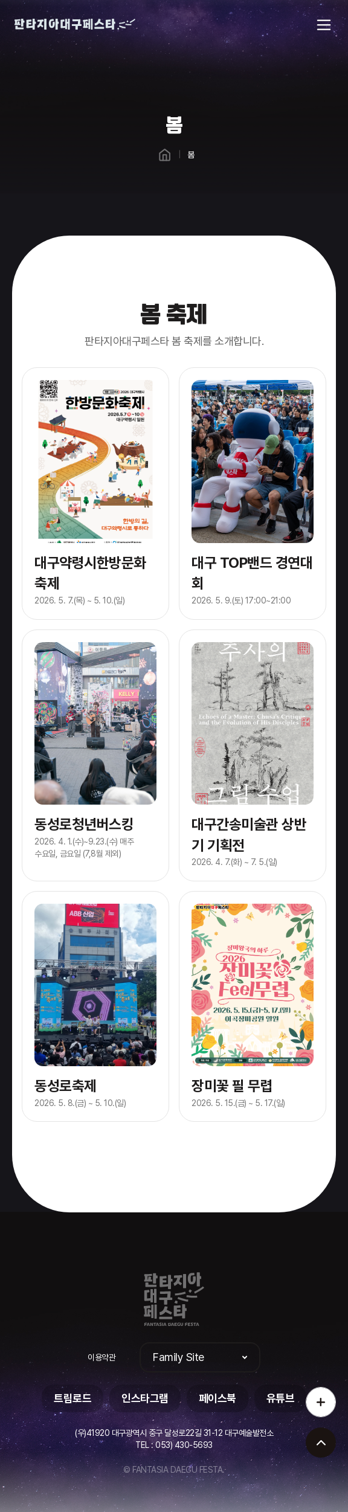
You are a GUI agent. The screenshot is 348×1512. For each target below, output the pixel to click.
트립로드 (72, 1398)
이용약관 (101, 1357)
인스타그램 (145, 1398)
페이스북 (217, 1398)
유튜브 (280, 1398)
